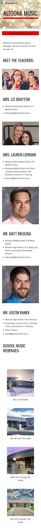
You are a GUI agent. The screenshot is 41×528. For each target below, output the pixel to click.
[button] (2, 3)
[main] (20, 14)
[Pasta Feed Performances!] (20, 33)
